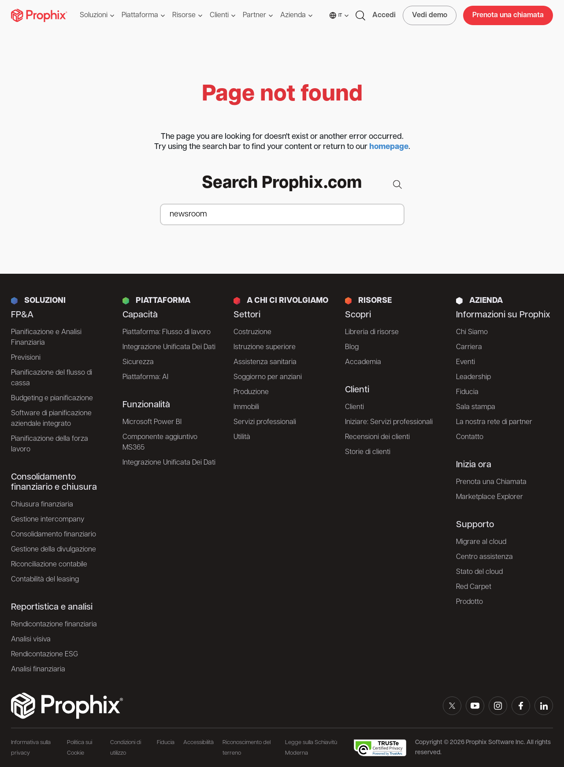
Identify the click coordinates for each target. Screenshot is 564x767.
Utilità (242, 437)
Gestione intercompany (47, 519)
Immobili (246, 407)
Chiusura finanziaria (42, 504)
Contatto (469, 437)
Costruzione (252, 332)
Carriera (469, 347)
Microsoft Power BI (152, 422)
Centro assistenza (484, 557)
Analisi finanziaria (38, 669)
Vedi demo (429, 15)
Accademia (363, 362)
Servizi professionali (265, 422)
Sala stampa (475, 407)
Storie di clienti (367, 452)
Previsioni (26, 357)
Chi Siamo (472, 332)
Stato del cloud (479, 572)
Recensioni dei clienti (377, 437)
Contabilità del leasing (45, 579)
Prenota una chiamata (508, 15)
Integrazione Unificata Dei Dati (168, 347)
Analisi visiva (31, 639)
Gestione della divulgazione (53, 549)
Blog (352, 347)
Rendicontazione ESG (44, 654)
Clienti (354, 407)
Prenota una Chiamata (491, 482)
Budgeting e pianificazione (52, 398)
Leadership (473, 377)
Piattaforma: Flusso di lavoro (166, 332)
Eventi (465, 362)
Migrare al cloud (481, 542)
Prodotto (469, 602)
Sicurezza (138, 362)
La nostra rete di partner (494, 422)
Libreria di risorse (372, 332)
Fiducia (467, 392)
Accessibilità (198, 742)
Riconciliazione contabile (49, 564)
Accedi (384, 15)
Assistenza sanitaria (265, 362)
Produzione (251, 392)
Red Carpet (473, 587)
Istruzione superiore (265, 347)
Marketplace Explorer (489, 497)
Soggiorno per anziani (268, 377)
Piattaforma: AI (145, 377)
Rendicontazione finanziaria (54, 624)
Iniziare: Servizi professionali (389, 422)
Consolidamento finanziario (53, 534)
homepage (388, 147)
